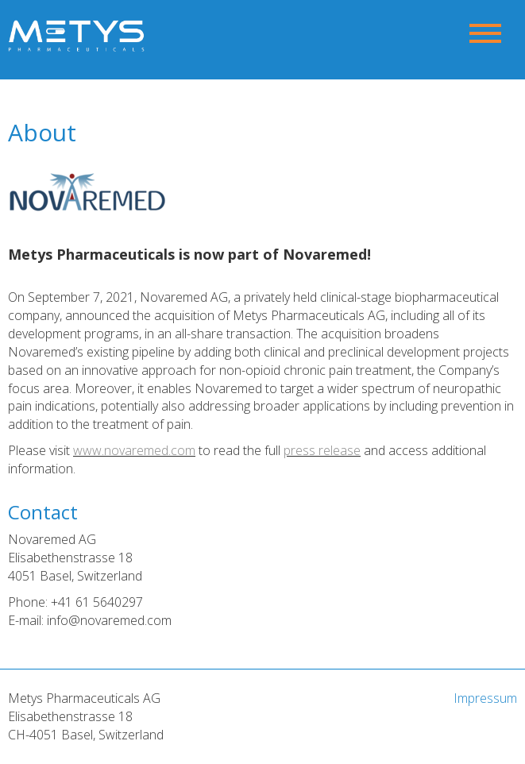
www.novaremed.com (134, 450)
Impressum (485, 698)
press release (322, 450)
